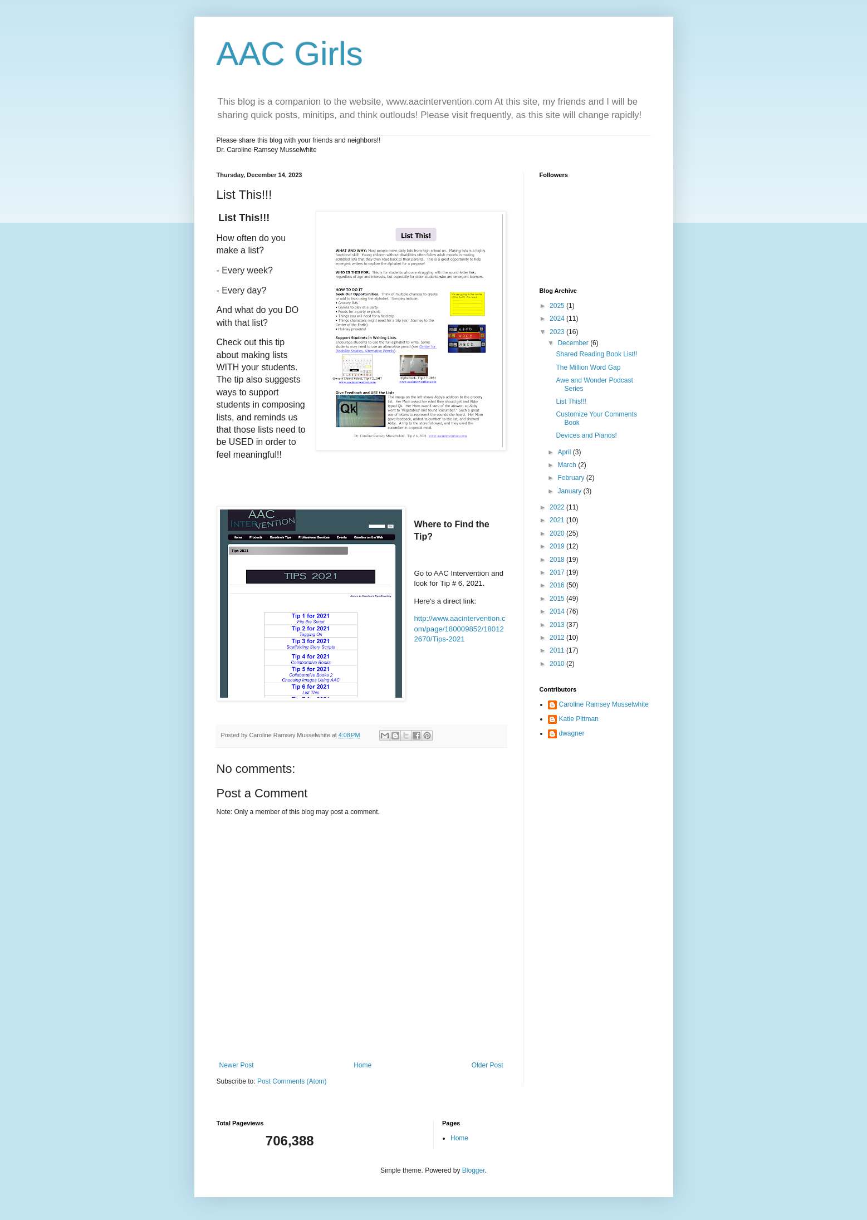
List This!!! (571, 401)
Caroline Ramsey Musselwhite (604, 704)
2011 (558, 650)
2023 (558, 332)
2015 (558, 598)
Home (362, 1065)
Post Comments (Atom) (292, 1081)
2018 (558, 560)
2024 (558, 318)
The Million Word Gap (588, 367)
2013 (558, 625)
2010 (558, 664)
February (571, 478)
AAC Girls (290, 53)
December (573, 343)
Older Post (487, 1065)
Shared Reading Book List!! (596, 354)
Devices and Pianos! (586, 435)
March (567, 465)
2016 (558, 585)
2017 (558, 572)
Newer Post (236, 1065)
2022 (558, 507)
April (564, 452)
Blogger (473, 1170)
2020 (558, 533)
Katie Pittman (579, 719)
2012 (558, 637)
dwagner (572, 733)
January (570, 491)
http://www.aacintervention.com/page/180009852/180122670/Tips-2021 (460, 628)
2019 (558, 546)
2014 (558, 611)
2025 (558, 306)
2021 (558, 520)
